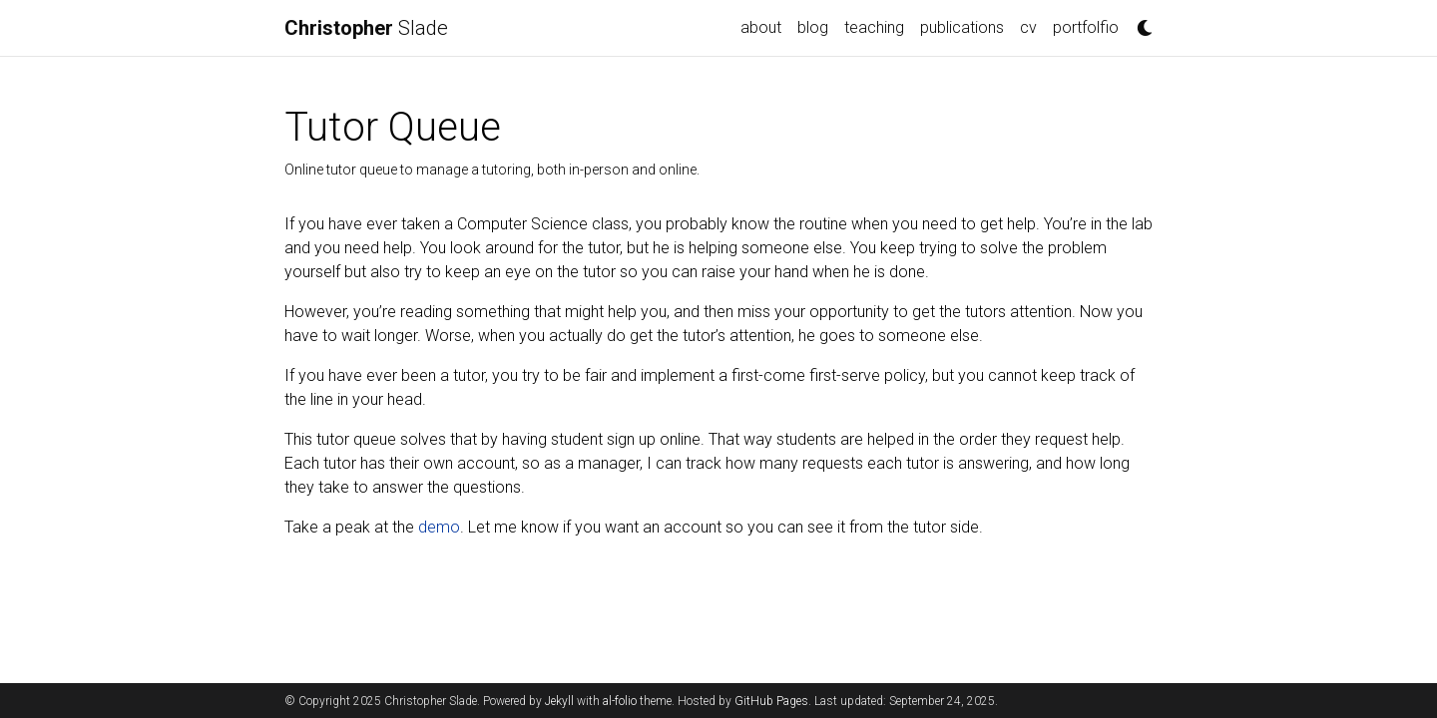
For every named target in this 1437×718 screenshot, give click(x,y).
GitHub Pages (771, 701)
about (760, 27)
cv (1028, 27)
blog (812, 27)
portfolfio (1086, 27)
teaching (874, 27)
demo (439, 527)
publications (962, 27)
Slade (366, 28)
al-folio (620, 701)
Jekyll (559, 701)
